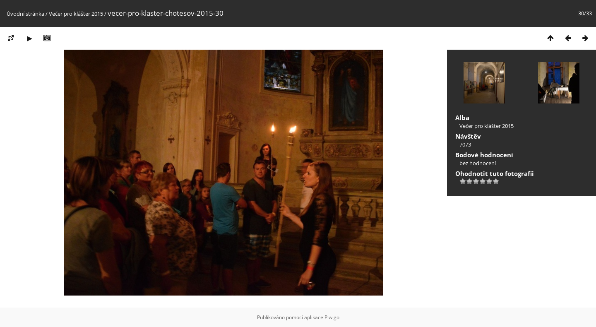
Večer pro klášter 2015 (76, 13)
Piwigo (331, 317)
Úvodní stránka (25, 13)
